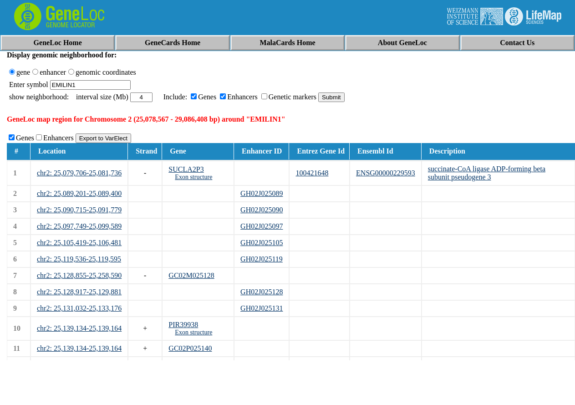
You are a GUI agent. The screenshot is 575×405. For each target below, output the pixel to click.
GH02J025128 (261, 292)
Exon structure (193, 177)
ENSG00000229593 (385, 173)
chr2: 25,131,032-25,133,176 (79, 308)
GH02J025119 (261, 259)
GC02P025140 (190, 348)
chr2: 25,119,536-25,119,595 (79, 259)
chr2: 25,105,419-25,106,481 (79, 242)
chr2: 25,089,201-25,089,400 (79, 193)
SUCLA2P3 (186, 169)
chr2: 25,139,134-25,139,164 (79, 328)
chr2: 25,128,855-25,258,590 (79, 275)
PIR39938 (183, 324)
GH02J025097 (261, 226)
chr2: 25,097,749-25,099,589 (79, 226)
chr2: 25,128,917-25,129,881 (79, 292)
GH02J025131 (261, 308)
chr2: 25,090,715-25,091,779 (79, 210)
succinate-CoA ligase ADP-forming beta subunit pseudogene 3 (486, 173)
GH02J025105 (261, 242)
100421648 (311, 173)
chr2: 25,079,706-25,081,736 (79, 173)
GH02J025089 (261, 193)
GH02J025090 (261, 210)
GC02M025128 (191, 275)
